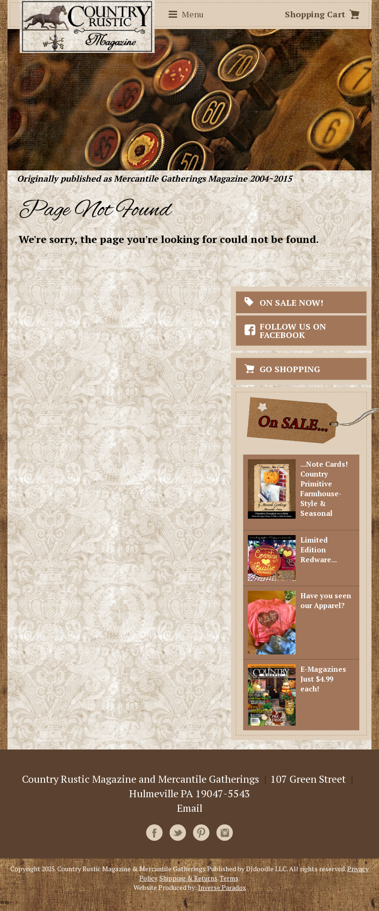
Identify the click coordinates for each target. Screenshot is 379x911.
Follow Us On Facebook (293, 330)
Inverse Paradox (222, 887)
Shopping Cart (315, 14)
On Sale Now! (291, 302)
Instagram (224, 832)
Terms (229, 878)
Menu (193, 14)
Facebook (154, 832)
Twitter (178, 832)
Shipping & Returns (188, 878)
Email (189, 808)
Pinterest (201, 832)
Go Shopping (290, 369)
